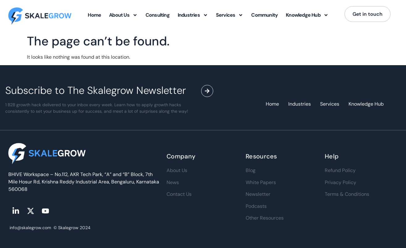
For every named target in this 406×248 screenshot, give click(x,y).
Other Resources (265, 218)
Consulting (158, 15)
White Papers (261, 182)
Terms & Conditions (347, 194)
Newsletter (258, 194)
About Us (123, 15)
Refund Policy (340, 170)
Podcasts (256, 206)
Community (264, 15)
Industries (193, 15)
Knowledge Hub (307, 15)
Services (229, 15)
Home (94, 15)
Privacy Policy (340, 182)
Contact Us (179, 194)
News (173, 182)
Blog (251, 170)
